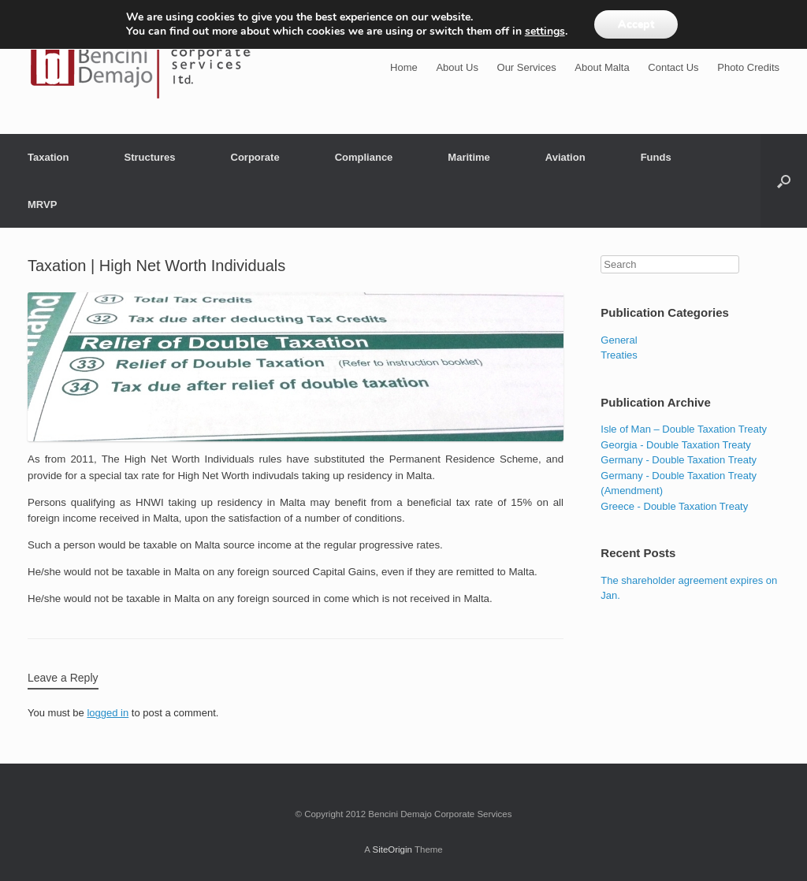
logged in (107, 713)
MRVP (42, 204)
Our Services (526, 67)
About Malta (602, 67)
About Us (457, 67)
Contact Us (673, 67)
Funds (656, 157)
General (619, 340)
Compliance (364, 157)
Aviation (565, 157)
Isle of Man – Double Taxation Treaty (684, 429)
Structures (150, 157)
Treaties (619, 355)
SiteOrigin (392, 849)
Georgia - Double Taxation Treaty (676, 445)
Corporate (255, 157)
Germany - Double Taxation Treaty (679, 460)
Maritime (468, 157)
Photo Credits (748, 67)
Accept (636, 24)
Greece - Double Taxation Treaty (674, 506)
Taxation (48, 157)
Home (404, 67)
